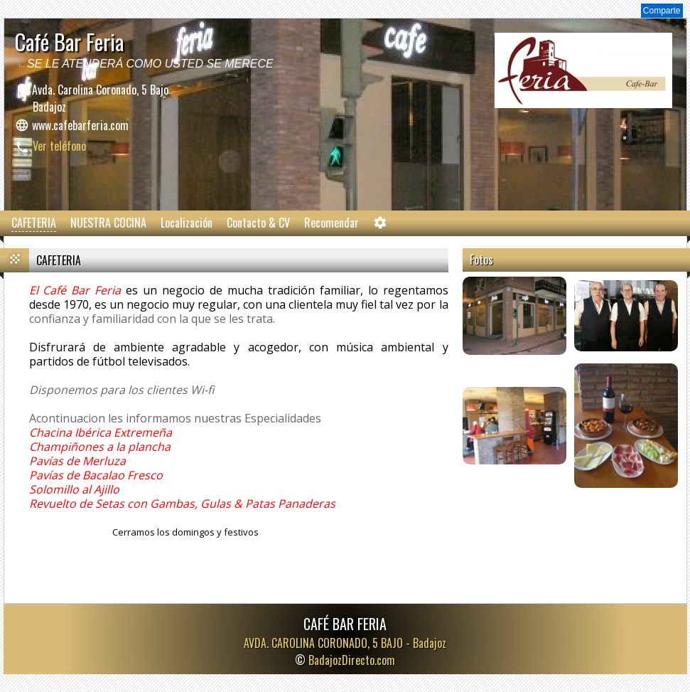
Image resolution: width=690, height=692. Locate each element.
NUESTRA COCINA (108, 222)
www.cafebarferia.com (80, 125)
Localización (186, 222)
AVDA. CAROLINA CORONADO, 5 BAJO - (345, 642)
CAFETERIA (33, 222)
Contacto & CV (258, 222)
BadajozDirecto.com (351, 660)
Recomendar (331, 222)
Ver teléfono (59, 145)
